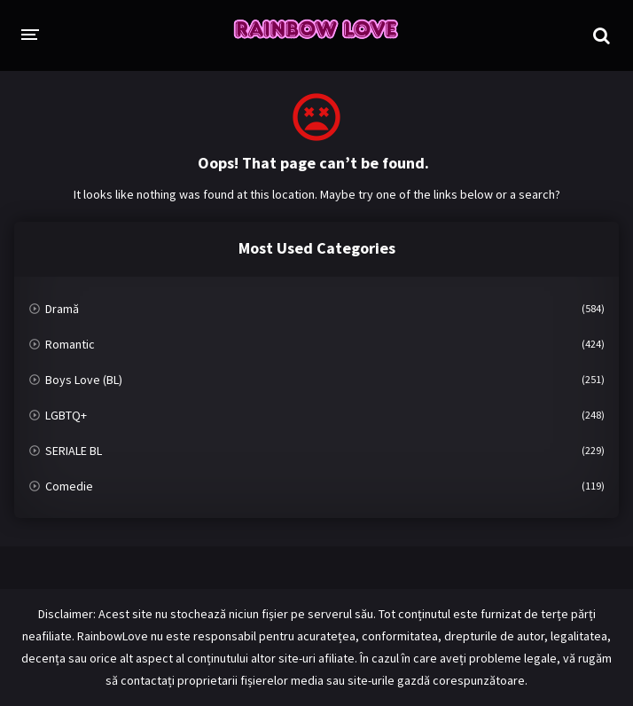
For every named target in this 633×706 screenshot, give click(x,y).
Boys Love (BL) (83, 380)
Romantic (70, 344)
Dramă (62, 309)
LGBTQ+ (66, 415)
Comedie (69, 486)
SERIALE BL (73, 451)
